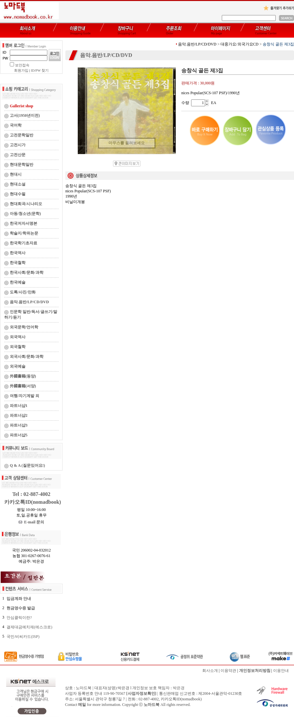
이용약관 (228, 670)
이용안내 (281, 670)
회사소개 (210, 670)
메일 (82, 704)
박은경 (179, 688)
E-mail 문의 (31, 522)
